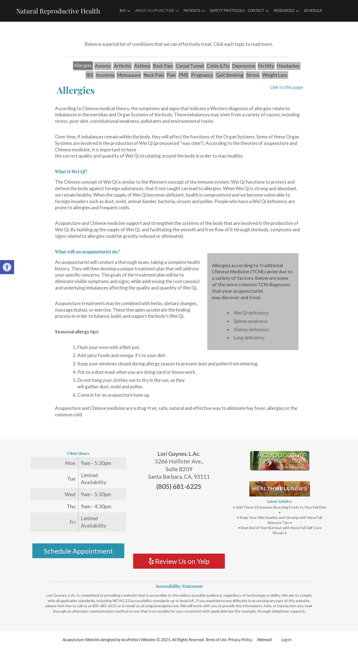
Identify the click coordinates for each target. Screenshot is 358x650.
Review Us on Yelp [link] (179, 561)
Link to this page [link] (286, 87)
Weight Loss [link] (274, 75)
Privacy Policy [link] (240, 639)
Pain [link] (171, 75)
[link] (7, 267)
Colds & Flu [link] (218, 66)
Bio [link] (125, 10)
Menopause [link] (129, 75)
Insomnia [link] (105, 75)
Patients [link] (194, 10)
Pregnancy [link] (202, 75)
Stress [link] (252, 75)
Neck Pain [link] (154, 75)
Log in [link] (286, 639)
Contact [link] (258, 10)
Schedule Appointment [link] (78, 551)
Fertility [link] (266, 66)
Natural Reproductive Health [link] (58, 10)
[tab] (83, 66)
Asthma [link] (142, 66)
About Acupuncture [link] (157, 10)
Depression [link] (243, 66)
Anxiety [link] (103, 66)
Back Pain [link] (163, 66)
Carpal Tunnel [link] (190, 66)
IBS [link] (89, 75)
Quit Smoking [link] (229, 75)
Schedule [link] (313, 10)
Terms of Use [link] (215, 639)
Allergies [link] (83, 65)
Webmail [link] (264, 639)
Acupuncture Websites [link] (81, 639)
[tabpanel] (179, 253)
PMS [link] (183, 75)
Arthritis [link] (122, 66)
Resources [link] (286, 10)
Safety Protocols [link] (227, 10)
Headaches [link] (288, 66)
